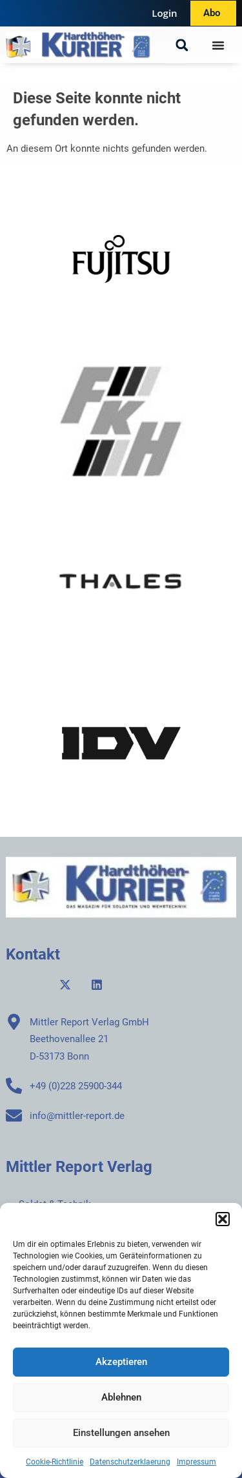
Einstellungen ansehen (121, 1433)
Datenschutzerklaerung (130, 1461)
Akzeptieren (121, 1362)
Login (164, 12)
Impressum (196, 1461)
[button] (222, 1219)
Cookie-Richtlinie (54, 1461)
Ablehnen (121, 1397)
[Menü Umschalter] (218, 45)
